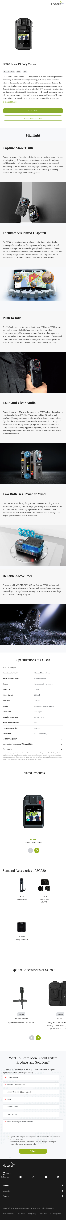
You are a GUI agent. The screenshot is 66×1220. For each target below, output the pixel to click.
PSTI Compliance (55, 1213)
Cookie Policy (43, 1213)
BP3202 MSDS (10, 102)
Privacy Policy (31, 1213)
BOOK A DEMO (33, 111)
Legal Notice (21, 1213)
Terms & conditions (8, 1213)
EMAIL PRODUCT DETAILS (33, 118)
